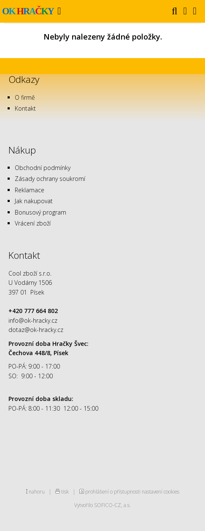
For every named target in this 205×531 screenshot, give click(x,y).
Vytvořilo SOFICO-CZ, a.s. (102, 505)
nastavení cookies (160, 491)
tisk (65, 491)
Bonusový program (40, 212)
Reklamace (29, 190)
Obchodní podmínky (42, 168)
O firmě (25, 97)
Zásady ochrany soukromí (50, 179)
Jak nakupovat (34, 201)
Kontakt (25, 108)
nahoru (37, 491)
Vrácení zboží (33, 223)
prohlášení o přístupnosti (112, 491)
